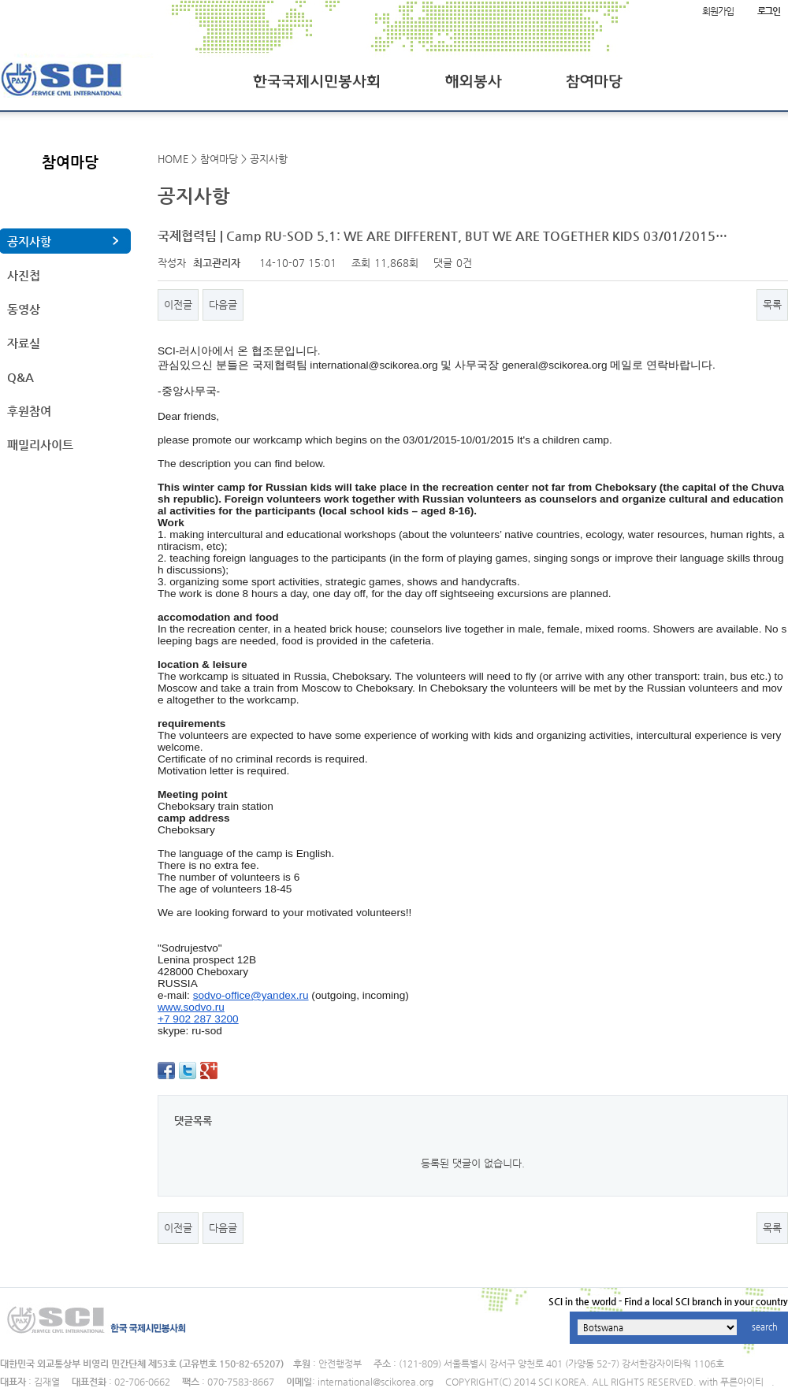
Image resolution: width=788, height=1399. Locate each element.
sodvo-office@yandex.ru (251, 995)
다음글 (223, 304)
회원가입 (717, 11)
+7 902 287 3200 (198, 1019)
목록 (772, 304)
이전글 (178, 304)
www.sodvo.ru (191, 1007)
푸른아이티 (742, 1381)
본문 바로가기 (0, 0)
